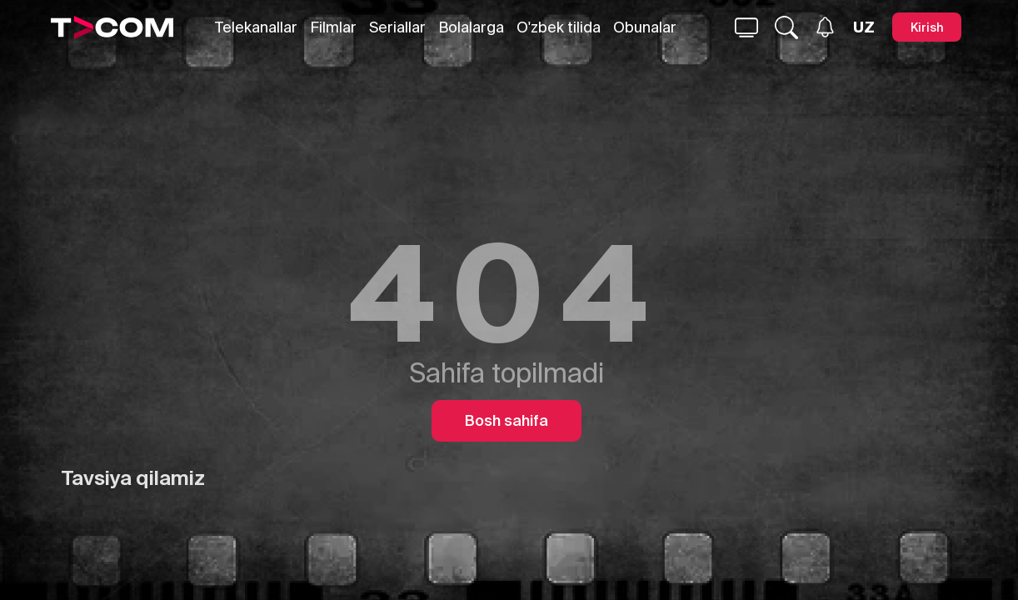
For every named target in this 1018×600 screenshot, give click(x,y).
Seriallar (397, 27)
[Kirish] (926, 27)
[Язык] (864, 27)
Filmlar (333, 27)
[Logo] (112, 27)
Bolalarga (471, 27)
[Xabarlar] (825, 27)
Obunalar (644, 27)
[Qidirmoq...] (746, 27)
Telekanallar (256, 27)
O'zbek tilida (558, 27)
